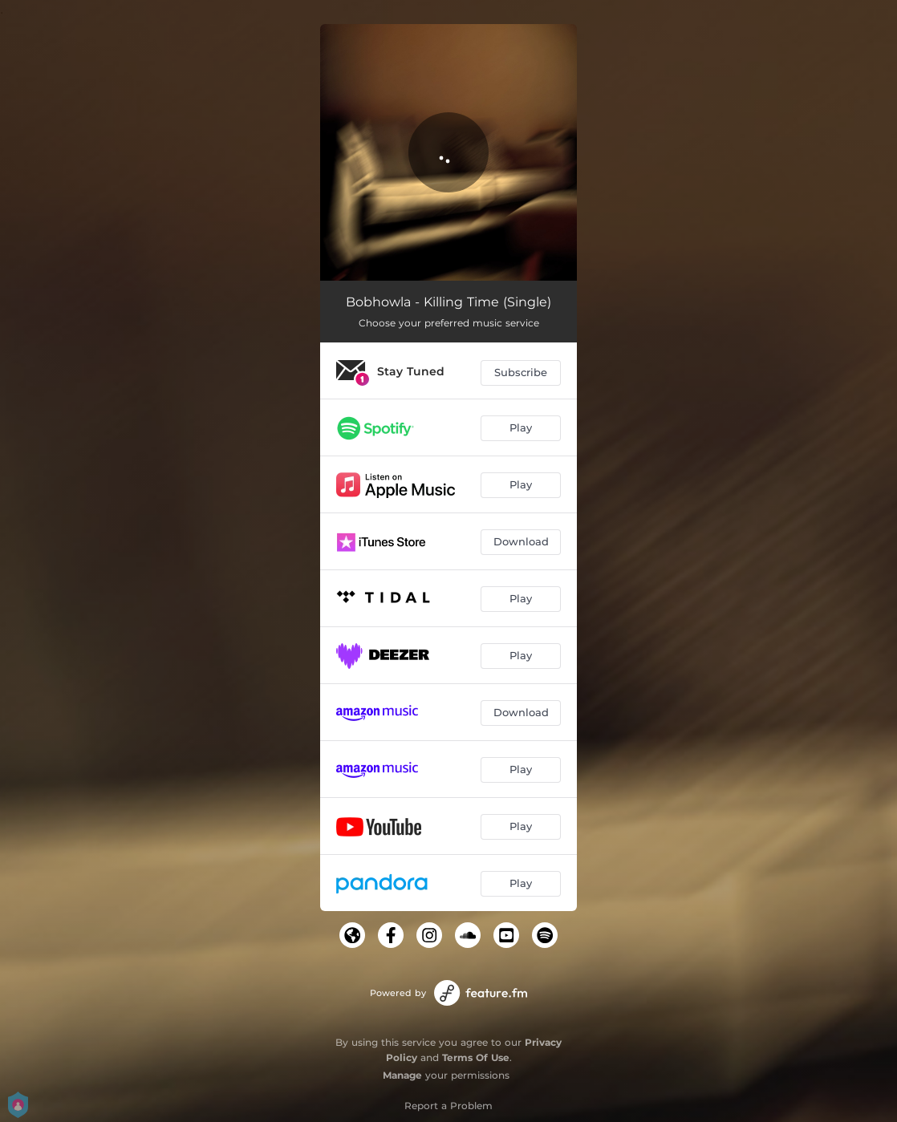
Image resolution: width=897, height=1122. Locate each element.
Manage (402, 1075)
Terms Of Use (475, 1057)
